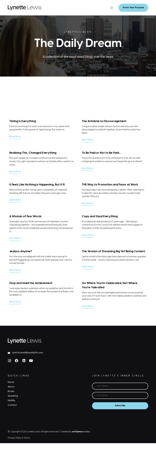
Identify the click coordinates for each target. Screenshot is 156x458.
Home (11, 381)
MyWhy (11, 400)
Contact (12, 404)
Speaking (13, 395)
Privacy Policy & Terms (19, 437)
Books (11, 390)
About (11, 386)
